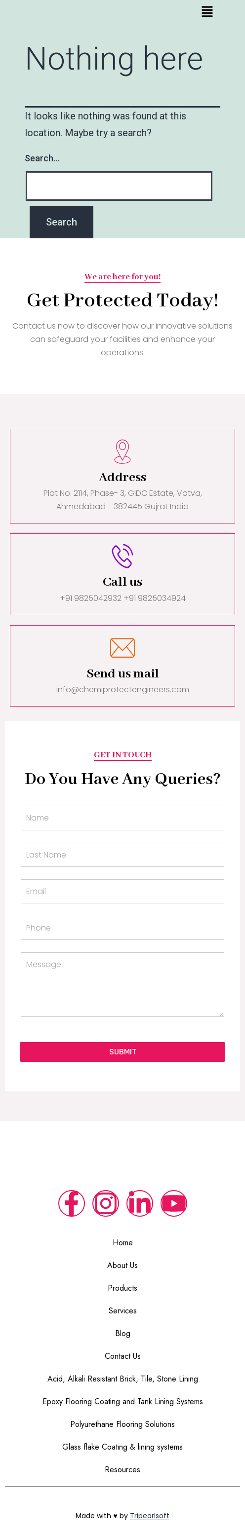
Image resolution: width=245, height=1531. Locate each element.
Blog (122, 1333)
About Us (122, 1265)
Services (123, 1310)
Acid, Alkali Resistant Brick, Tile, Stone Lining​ (122, 1378)
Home (123, 1242)
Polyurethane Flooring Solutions (122, 1424)
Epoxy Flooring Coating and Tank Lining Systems (122, 1401)
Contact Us (123, 1356)
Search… (42, 158)
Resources (122, 1469)
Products (122, 1288)
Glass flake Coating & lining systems (122, 1447)
